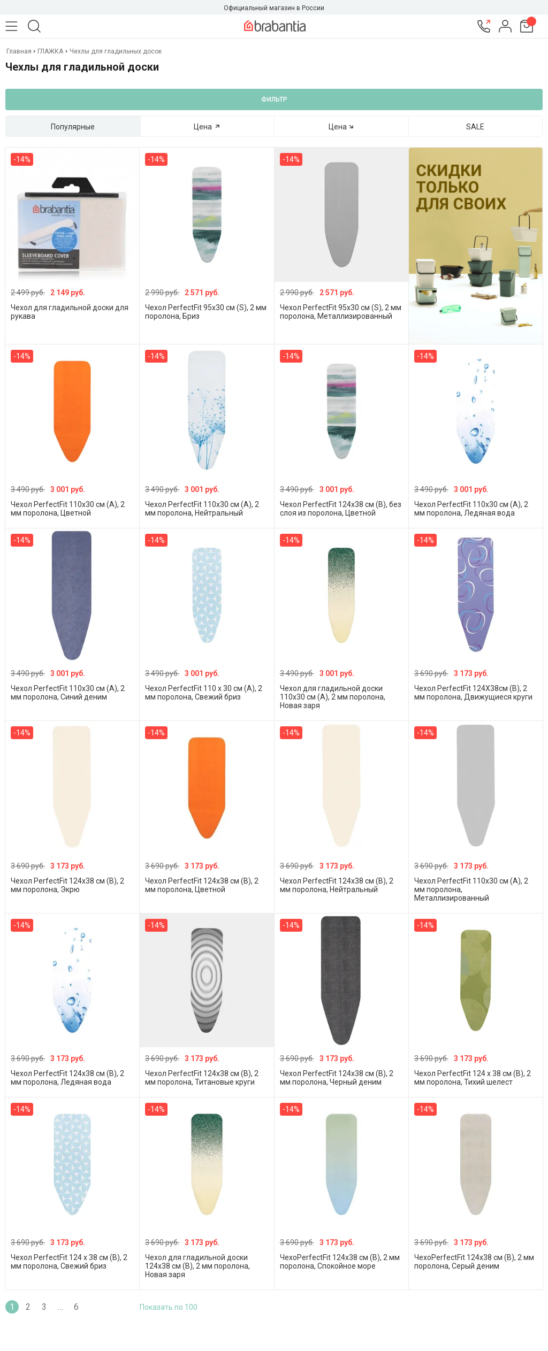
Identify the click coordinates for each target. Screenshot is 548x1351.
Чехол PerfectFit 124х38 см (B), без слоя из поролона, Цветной (340, 508)
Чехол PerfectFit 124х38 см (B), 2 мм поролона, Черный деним (336, 1077)
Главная (19, 51)
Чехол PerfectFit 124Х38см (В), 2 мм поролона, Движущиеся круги (473, 692)
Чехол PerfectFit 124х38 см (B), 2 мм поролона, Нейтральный (336, 885)
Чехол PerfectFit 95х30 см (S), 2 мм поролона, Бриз (206, 311)
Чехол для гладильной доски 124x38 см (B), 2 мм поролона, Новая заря (197, 1266)
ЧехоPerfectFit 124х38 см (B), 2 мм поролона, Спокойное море (340, 1261)
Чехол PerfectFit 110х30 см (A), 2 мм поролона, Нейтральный (202, 508)
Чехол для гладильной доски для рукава (69, 311)
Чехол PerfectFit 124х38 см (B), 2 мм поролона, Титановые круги (201, 1077)
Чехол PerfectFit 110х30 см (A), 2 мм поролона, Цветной (68, 508)
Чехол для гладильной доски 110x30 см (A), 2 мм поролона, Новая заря (332, 697)
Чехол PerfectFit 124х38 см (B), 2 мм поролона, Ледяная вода (67, 1077)
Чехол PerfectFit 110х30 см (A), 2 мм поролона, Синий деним (68, 692)
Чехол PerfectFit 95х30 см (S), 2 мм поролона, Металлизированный (340, 311)
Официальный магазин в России (274, 8)
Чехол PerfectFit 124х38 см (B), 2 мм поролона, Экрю (67, 885)
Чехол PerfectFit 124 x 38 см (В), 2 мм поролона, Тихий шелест (472, 1077)
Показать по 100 (168, 1307)
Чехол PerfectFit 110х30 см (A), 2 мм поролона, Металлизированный (471, 889)
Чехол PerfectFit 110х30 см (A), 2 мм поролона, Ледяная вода (471, 508)
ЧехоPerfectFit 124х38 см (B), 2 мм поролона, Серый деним (474, 1261)
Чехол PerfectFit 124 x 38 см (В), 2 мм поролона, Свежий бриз (69, 1261)
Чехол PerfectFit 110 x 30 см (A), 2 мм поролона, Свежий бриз (203, 692)
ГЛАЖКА (50, 51)
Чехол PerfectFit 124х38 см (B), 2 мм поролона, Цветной (201, 885)
